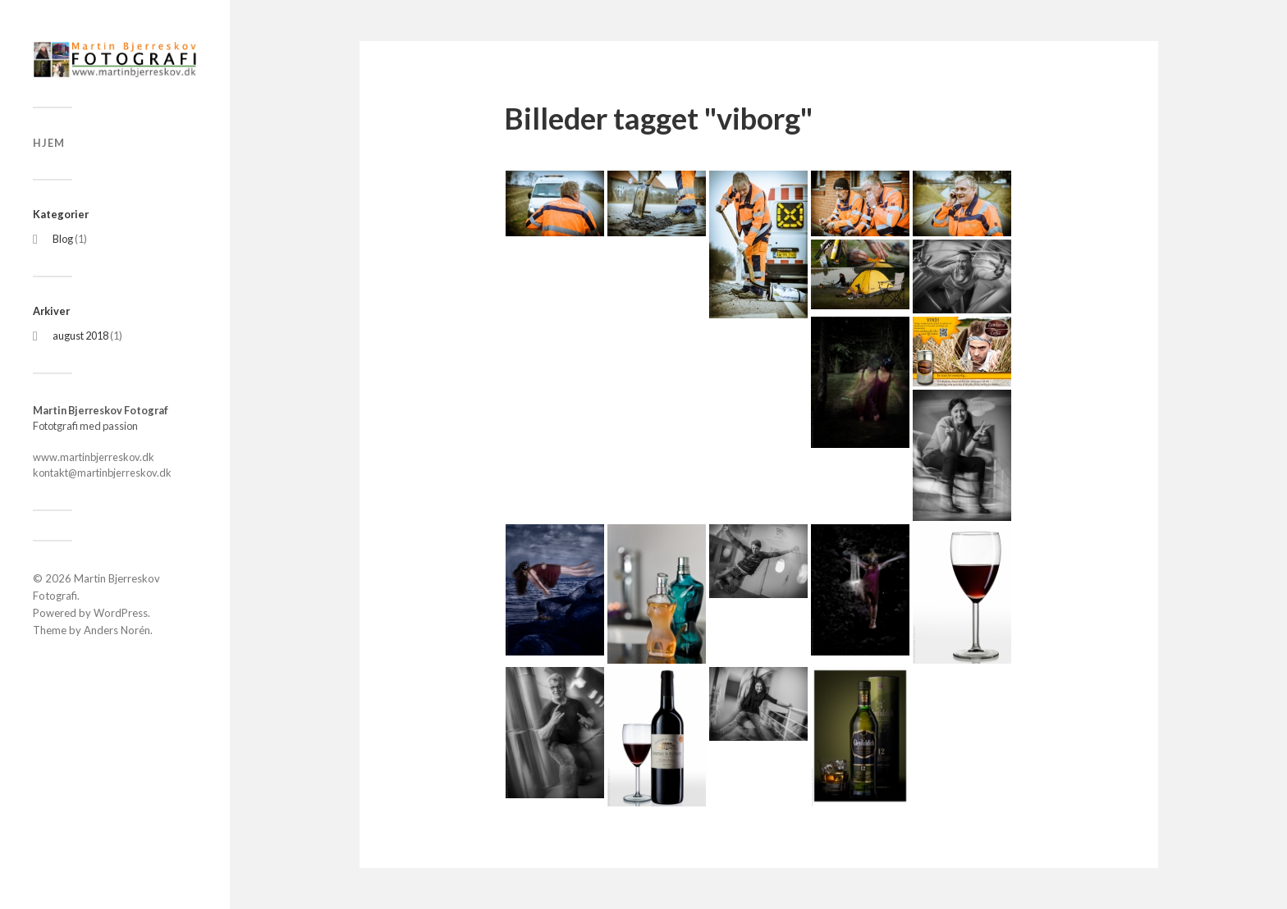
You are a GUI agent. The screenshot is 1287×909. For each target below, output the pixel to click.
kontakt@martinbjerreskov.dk (102, 472)
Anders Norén (117, 630)
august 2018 (80, 335)
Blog (63, 238)
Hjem (49, 142)
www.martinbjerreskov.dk (93, 457)
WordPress (121, 612)
